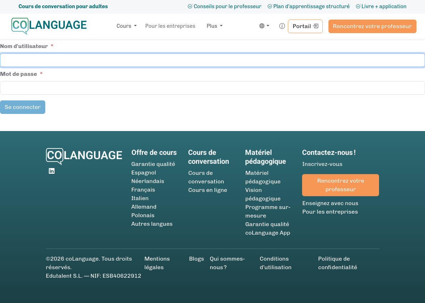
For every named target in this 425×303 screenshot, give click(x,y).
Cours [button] (124, 26)
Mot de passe (18, 73)
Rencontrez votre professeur (372, 26)
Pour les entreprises (170, 26)
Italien (140, 198)
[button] (263, 26)
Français (143, 189)
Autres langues (152, 223)
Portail (305, 26)
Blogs (196, 258)
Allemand (144, 206)
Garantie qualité (153, 164)
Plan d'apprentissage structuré (308, 6)
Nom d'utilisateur (24, 46)
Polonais (143, 215)
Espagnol (143, 172)
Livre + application (381, 6)
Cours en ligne (207, 190)
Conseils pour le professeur (224, 6)
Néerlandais (147, 181)
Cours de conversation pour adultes (63, 6)
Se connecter (23, 107)
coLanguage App (267, 232)
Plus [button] (212, 26)
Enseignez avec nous (330, 203)
